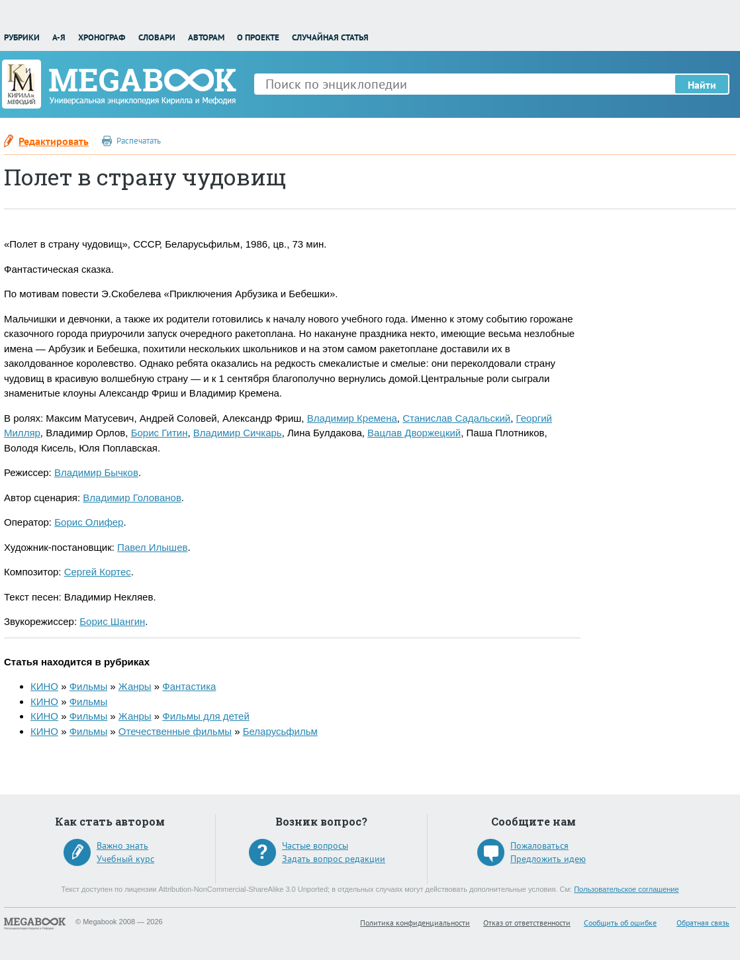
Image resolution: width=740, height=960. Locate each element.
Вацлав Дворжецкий (414, 432)
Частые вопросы (315, 845)
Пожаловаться (539, 845)
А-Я (59, 37)
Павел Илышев (152, 547)
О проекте (258, 37)
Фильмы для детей (205, 716)
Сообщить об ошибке (620, 923)
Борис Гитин (159, 432)
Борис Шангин (112, 621)
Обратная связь (702, 923)
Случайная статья (330, 37)
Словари (156, 37)
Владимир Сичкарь (237, 432)
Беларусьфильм (280, 731)
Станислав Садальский (456, 418)
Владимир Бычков (96, 472)
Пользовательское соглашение (626, 889)
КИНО (44, 686)
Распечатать (138, 140)
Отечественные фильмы (175, 731)
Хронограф (101, 37)
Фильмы (88, 686)
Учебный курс (125, 859)
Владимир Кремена (352, 418)
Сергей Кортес (97, 571)
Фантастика (189, 686)
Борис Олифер (88, 522)
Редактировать (54, 141)
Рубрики (22, 37)
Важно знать (122, 845)
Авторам (206, 37)
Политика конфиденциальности (415, 923)
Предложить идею (548, 859)
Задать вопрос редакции (333, 859)
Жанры (135, 686)
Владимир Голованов (132, 497)
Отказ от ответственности (527, 923)
